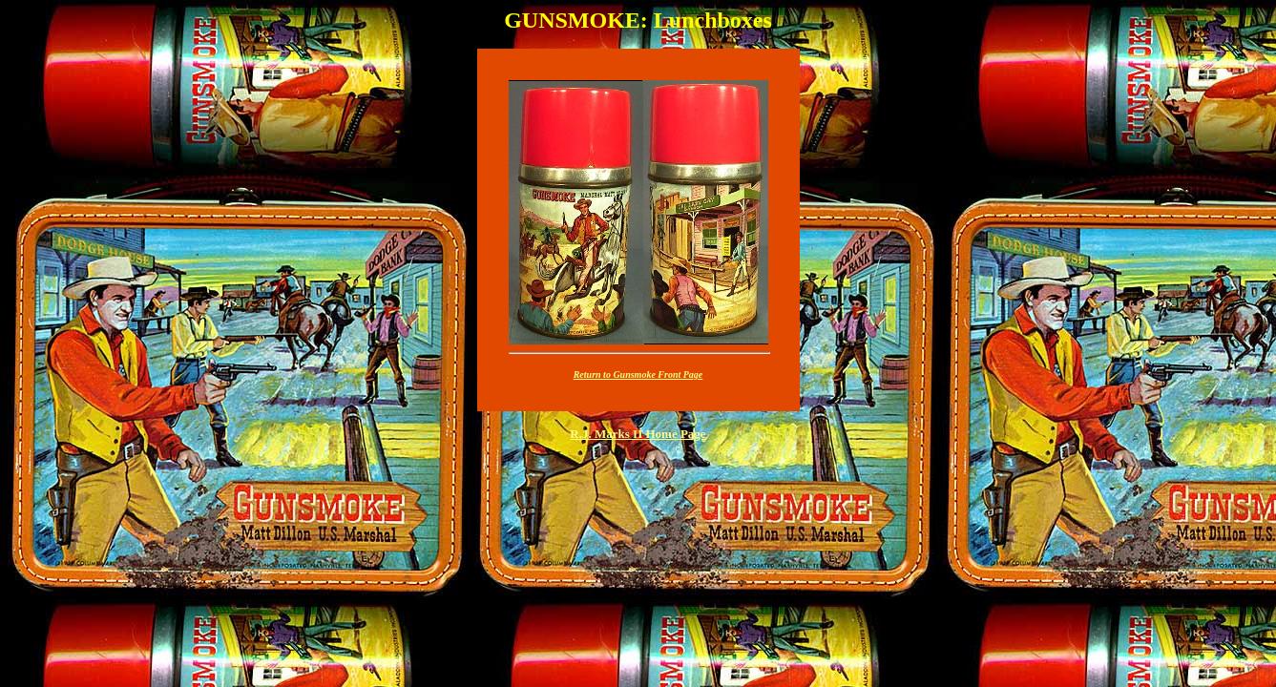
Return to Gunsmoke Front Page (638, 374)
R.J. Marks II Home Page (637, 434)
